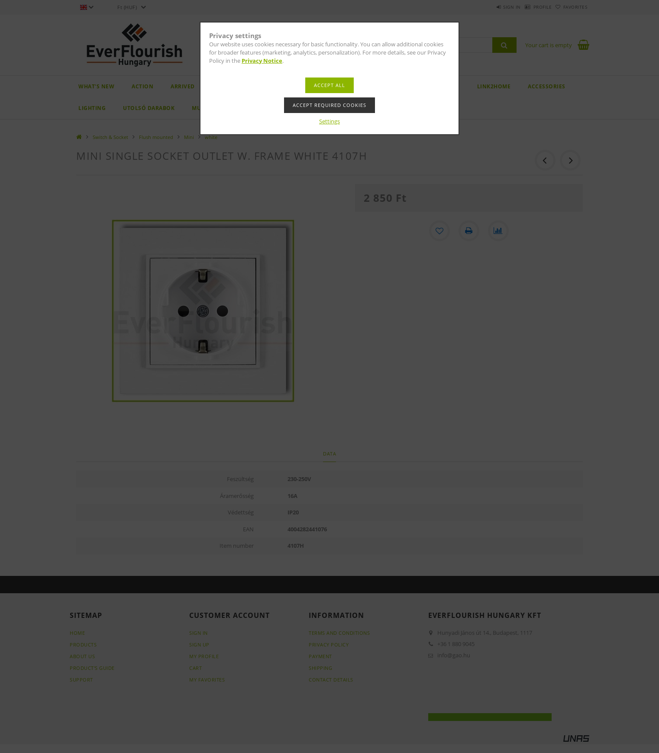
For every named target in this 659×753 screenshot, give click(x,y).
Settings (329, 121)
